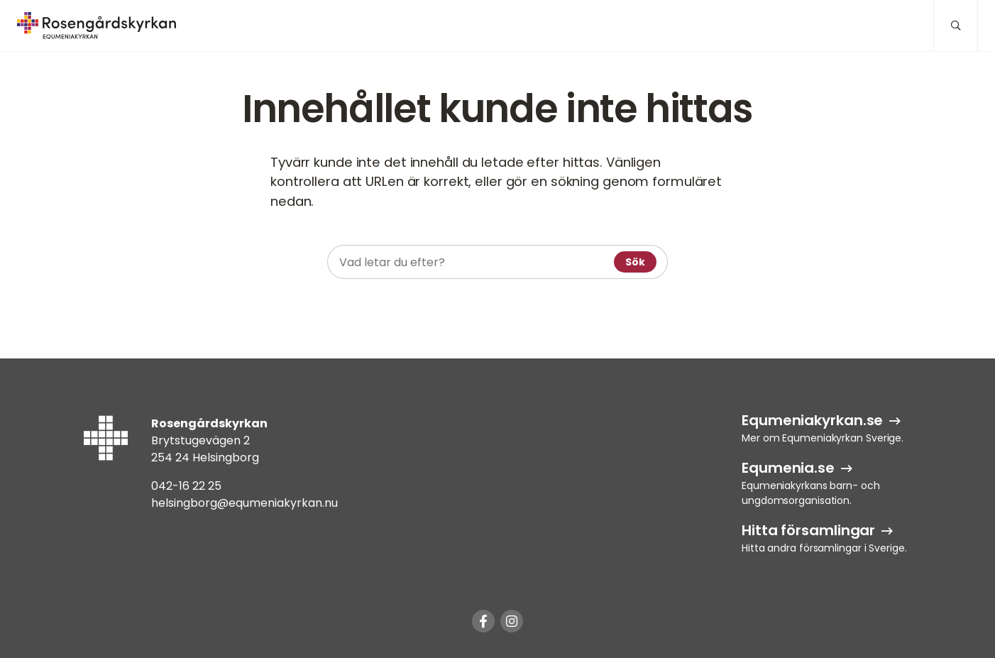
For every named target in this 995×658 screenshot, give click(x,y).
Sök (635, 262)
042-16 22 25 (186, 486)
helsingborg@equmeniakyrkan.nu (244, 503)
